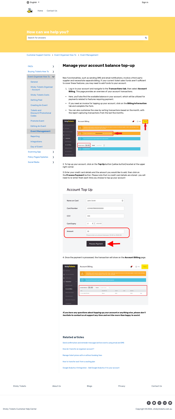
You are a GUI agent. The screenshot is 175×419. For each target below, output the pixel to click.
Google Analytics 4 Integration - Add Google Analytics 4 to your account (91, 368)
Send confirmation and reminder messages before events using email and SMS (93, 343)
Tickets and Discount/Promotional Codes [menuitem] (41, 113)
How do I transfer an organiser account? (78, 349)
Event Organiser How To (65, 55)
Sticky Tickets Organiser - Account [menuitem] (42, 88)
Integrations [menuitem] (36, 141)
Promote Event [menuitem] (37, 121)
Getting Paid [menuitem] (36, 100)
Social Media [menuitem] (33, 162)
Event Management (89, 55)
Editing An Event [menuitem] (38, 126)
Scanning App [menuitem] (34, 152)
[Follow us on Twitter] (154, 403)
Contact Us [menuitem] (157, 386)
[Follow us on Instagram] (159, 403)
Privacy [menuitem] (121, 386)
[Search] (146, 38)
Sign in (145, 2)
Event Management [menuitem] (40, 131)
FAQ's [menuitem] (30, 66)
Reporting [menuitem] (35, 136)
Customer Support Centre (38, 55)
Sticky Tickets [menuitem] (19, 386)
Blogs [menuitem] (89, 386)
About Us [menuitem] (56, 386)
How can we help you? (48, 32)
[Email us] (165, 403)
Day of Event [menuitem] (37, 147)
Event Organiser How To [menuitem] (39, 77)
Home (40, 11)
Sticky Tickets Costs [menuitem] (40, 95)
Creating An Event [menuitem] (39, 105)
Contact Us (52, 11)
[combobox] (85, 38)
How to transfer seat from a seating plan (79, 362)
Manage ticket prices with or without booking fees (82, 355)
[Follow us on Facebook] (149, 403)
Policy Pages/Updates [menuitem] (38, 157)
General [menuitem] (34, 82)
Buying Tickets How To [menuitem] (38, 71)
